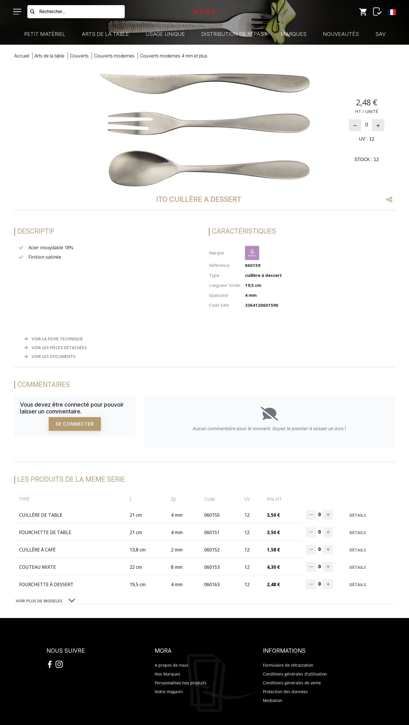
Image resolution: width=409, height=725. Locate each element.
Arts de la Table (105, 34)
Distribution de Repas (232, 34)
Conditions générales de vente (292, 682)
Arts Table (49, 56)
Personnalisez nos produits (180, 682)
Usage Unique (165, 34)
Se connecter (75, 424)
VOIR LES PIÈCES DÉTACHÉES (55, 347)
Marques (293, 34)
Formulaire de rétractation (288, 665)
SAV (380, 34)
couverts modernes (114, 56)
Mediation (272, 700)
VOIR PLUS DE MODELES (39, 601)
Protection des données (285, 691)
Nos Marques (167, 674)
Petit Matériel (44, 34)
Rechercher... (52, 11)
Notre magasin (169, 691)
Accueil (21, 56)
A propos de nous (171, 665)
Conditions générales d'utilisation (295, 674)
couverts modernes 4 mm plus (173, 56)
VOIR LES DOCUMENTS (49, 356)
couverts (79, 56)
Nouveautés (341, 34)
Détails (357, 515)
